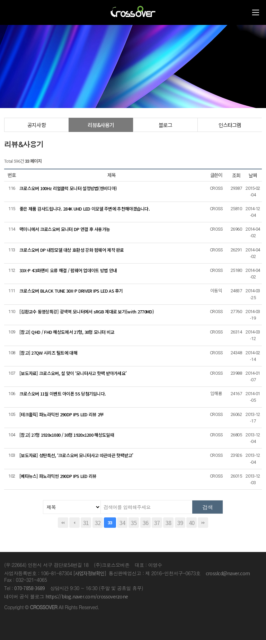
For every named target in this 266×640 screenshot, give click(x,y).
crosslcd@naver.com (228, 573)
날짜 (253, 175)
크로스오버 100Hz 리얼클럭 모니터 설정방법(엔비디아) (68, 188)
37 (157, 522)
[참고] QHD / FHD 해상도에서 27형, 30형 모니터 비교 (67, 332)
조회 (236, 175)
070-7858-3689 (29, 588)
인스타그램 (230, 124)
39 (180, 522)
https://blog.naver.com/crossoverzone (86, 596)
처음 (63, 522)
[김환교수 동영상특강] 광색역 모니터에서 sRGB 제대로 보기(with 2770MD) (86, 311)
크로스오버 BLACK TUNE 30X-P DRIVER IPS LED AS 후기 (71, 290)
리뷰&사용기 (101, 124)
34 (122, 522)
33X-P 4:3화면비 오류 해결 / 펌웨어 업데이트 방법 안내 (68, 270)
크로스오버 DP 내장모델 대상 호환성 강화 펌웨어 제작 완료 (71, 250)
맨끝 (203, 522)
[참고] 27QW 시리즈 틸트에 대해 (48, 352)
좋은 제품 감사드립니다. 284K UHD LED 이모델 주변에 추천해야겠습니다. (84, 208)
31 (86, 522)
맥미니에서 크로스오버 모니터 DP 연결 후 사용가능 (64, 229)
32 (97, 522)
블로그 (165, 124)
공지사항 (36, 124)
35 (133, 522)
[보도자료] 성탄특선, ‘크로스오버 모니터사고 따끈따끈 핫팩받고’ (76, 455)
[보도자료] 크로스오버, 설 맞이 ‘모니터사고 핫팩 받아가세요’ (72, 373)
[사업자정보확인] (89, 573)
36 (145, 522)
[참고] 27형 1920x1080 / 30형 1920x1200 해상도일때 (66, 435)
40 (191, 522)
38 (168, 522)
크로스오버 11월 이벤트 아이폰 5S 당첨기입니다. (62, 393)
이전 (74, 522)
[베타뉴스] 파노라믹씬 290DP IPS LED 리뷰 (58, 476)
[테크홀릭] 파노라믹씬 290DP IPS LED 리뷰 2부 (61, 414)
